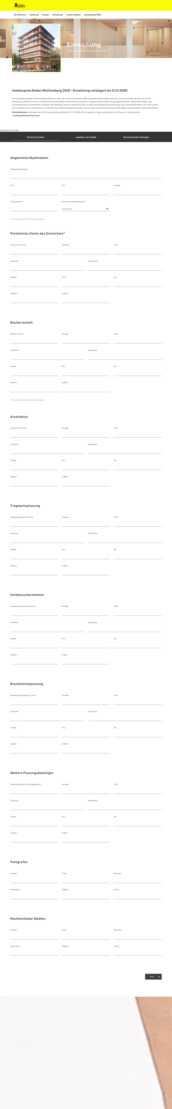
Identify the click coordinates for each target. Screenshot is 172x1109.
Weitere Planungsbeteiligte (31, 773)
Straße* (117, 185)
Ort (115, 366)
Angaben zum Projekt (86, 137)
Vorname (14, 350)
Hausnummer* (16, 201)
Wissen (45, 15)
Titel (116, 245)
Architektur (19, 417)
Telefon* (14, 293)
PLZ (64, 366)
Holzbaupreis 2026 (92, 15)
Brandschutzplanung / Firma (23, 695)
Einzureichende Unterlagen (136, 137)
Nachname (92, 350)
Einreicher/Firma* (18, 245)
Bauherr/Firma (16, 334)
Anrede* (65, 245)
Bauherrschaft (21, 322)
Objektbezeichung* (19, 169)
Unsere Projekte (73, 15)
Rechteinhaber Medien (27, 918)
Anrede (65, 334)
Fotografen (19, 862)
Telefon (13, 382)
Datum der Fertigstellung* (74, 201)
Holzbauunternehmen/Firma (22, 606)
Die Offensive (20, 15)
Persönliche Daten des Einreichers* (37, 233)
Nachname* (93, 261)
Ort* (64, 185)
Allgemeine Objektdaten (29, 158)
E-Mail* (65, 293)
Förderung (34, 15)
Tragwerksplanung (25, 506)
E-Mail (65, 382)
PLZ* (12, 185)
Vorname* (14, 261)
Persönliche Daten (35, 137)
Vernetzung (57, 15)
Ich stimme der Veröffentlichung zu (27, 219)
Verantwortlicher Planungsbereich (25, 784)
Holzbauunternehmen (27, 595)
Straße (13, 366)
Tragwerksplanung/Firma (21, 517)
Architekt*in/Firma (18, 428)
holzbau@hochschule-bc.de (27, 115)
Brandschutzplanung (26, 684)
